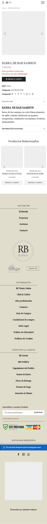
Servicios (24, 224)
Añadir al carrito (15, 79)
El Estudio (23, 211)
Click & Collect (23, 294)
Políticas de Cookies (24, 338)
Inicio (4, 8)
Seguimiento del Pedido (23, 368)
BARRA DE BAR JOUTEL (12, 174)
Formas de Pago (23, 387)
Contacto (23, 230)
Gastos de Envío (23, 374)
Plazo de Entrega (23, 381)
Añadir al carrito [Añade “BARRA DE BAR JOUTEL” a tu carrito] (12, 183)
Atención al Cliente (23, 393)
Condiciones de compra (23, 320)
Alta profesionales (23, 301)
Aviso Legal (23, 326)
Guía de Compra (23, 313)
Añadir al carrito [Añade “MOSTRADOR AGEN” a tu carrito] (35, 183)
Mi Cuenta (23, 355)
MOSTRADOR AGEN (35, 174)
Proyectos (23, 218)
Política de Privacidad (24, 332)
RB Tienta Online (23, 288)
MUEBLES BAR (14, 8)
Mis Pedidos (23, 362)
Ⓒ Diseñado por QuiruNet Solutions (23, 510)
